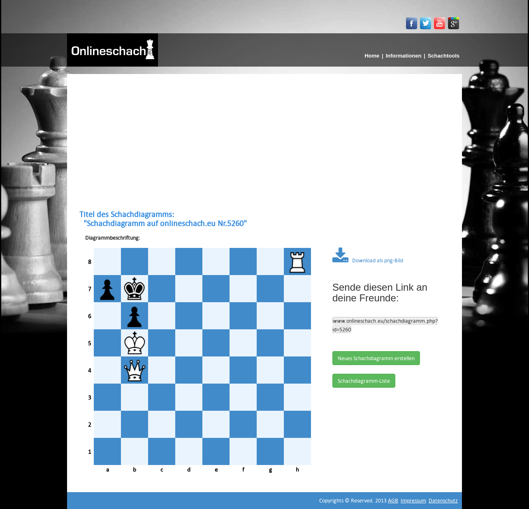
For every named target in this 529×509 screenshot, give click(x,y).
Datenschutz (443, 500)
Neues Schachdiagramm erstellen (376, 358)
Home (371, 56)
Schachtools (443, 56)
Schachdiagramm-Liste (364, 380)
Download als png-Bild (367, 260)
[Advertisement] (264, 141)
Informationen (404, 56)
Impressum (413, 500)
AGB (393, 500)
